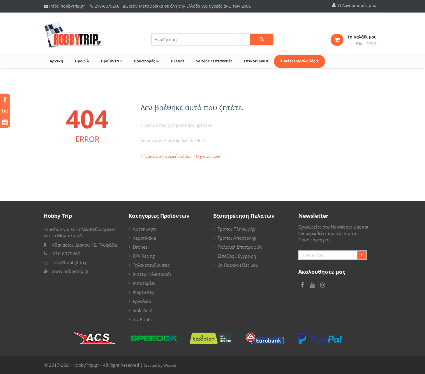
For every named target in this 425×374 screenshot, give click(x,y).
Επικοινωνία (256, 61)
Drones (140, 247)
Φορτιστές (143, 292)
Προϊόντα (111, 61)
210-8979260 (107, 6)
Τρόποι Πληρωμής (236, 229)
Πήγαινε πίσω (208, 156)
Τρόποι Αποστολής (237, 238)
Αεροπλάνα (144, 238)
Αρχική (56, 61)
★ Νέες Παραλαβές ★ (299, 61)
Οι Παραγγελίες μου (238, 265)
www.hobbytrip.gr (70, 271)
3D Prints (142, 319)
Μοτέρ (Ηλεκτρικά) (152, 274)
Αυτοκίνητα (144, 229)
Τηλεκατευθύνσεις (151, 265)
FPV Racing (144, 256)
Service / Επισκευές (214, 61)
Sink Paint (143, 310)
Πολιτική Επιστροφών (240, 247)
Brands (177, 61)
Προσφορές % (146, 61)
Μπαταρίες (144, 283)
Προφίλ (82, 61)
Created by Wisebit (160, 365)
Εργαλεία (142, 301)
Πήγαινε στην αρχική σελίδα (165, 156)
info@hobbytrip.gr (64, 6)
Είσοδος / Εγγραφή (237, 256)
